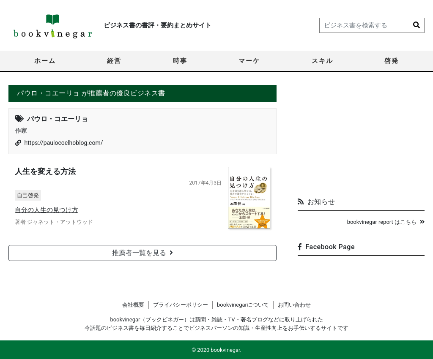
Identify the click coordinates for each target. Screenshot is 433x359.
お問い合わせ (294, 305)
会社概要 (133, 305)
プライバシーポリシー (180, 305)
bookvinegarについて (243, 305)
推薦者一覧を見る (142, 253)
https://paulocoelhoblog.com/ (63, 142)
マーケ (249, 61)
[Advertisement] (361, 137)
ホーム (45, 61)
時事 (180, 61)
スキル (322, 61)
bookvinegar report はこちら (386, 222)
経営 (114, 61)
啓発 (391, 61)
